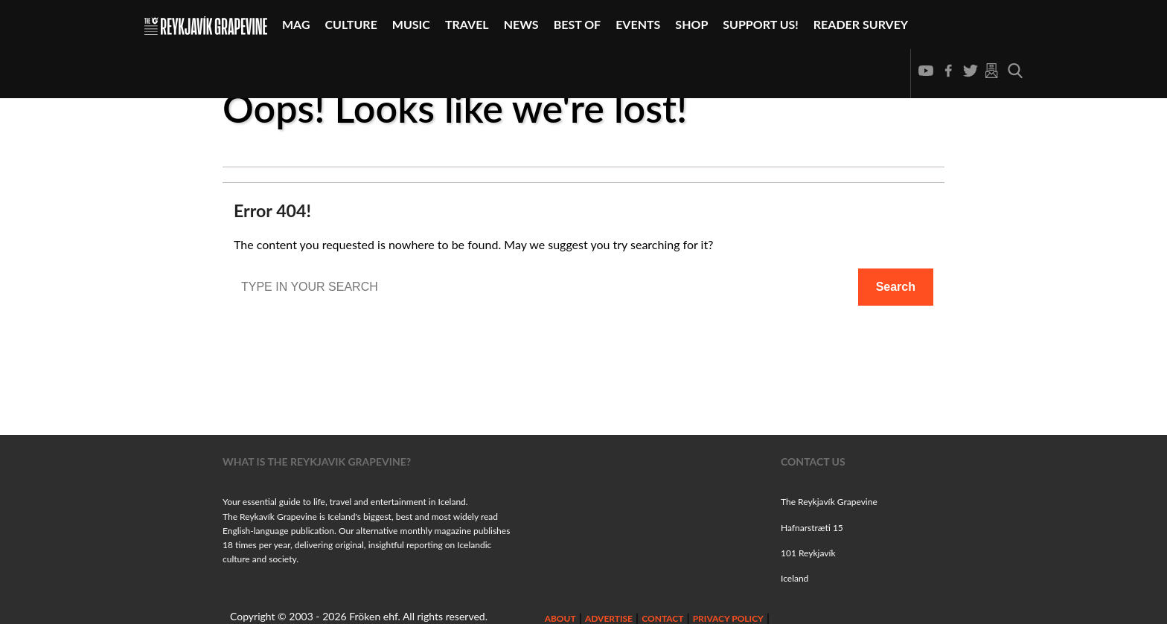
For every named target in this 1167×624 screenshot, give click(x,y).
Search (895, 286)
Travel (467, 24)
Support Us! (761, 24)
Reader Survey (860, 24)
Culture (351, 24)
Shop (691, 24)
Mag (296, 24)
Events (638, 24)
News (521, 24)
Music (411, 24)
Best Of (577, 24)
